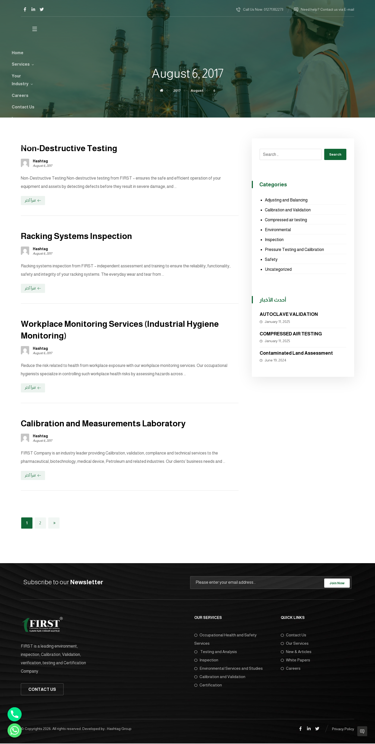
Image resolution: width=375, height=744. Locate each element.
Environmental (278, 230)
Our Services (295, 643)
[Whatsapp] (15, 730)
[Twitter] (42, 9)
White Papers (295, 660)
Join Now (337, 583)
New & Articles (296, 652)
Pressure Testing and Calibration (294, 250)
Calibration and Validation (288, 210)
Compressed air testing (286, 220)
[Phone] (15, 714)
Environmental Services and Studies (228, 668)
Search (334, 155)
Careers (291, 668)
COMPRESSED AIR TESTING (291, 334)
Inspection (274, 240)
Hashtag (40, 161)
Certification (208, 685)
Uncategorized (278, 269)
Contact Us (293, 635)
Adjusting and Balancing (286, 200)
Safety (271, 259)
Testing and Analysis (215, 652)
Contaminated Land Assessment (296, 353)
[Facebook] (25, 9)
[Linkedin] (33, 9)
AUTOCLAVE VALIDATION (289, 314)
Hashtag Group (119, 729)
